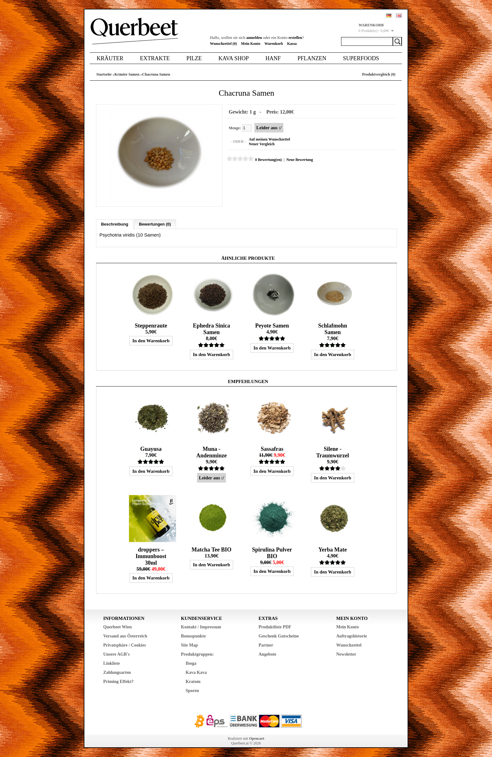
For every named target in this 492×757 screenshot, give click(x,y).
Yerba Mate (332, 549)
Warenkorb (274, 43)
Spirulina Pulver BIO (272, 552)
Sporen (192, 690)
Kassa (292, 43)
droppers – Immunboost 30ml (151, 556)
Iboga (191, 663)
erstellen (295, 37)
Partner (266, 644)
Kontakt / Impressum (201, 626)
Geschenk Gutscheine (279, 635)
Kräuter (110, 58)
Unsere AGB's (116, 654)
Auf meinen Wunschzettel (269, 139)
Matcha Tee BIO (211, 549)
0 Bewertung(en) (268, 159)
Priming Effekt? (118, 681)
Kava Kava (196, 672)
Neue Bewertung (299, 159)
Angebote (267, 654)
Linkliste (111, 663)
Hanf (273, 58)
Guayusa (151, 448)
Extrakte (155, 58)
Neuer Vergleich (261, 144)
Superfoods (361, 58)
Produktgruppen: (197, 654)
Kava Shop (233, 58)
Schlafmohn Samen (332, 328)
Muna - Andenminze (211, 451)
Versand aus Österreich (125, 635)
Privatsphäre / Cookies (124, 644)
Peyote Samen (272, 325)
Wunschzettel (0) (223, 43)
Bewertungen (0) (155, 223)
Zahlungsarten (117, 672)
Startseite (104, 74)
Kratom (193, 681)
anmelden (254, 37)
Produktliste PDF (275, 626)
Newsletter (346, 654)
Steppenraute (151, 325)
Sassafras (272, 448)
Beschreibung (114, 223)
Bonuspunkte (193, 635)
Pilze (194, 58)
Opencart (257, 738)
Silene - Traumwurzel (332, 451)
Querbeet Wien (117, 626)
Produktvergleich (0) (378, 74)
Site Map (189, 644)
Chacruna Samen (156, 74)
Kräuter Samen (127, 74)
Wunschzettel (349, 644)
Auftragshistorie (351, 635)
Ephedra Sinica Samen (211, 328)
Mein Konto (250, 43)
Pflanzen (311, 58)
